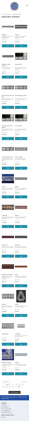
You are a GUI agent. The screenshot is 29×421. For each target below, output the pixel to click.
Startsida (6, 14)
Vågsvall (17, 215)
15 (9, 386)
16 (12, 386)
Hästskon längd (18, 157)
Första (7, 384)
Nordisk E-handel (5, 398)
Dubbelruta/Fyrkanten (7, 274)
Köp (8, 45)
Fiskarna (17, 362)
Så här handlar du (5, 407)
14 (6, 386)
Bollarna (4, 304)
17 (15, 386)
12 (22, 384)
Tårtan (16, 274)
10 (16, 384)
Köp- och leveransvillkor (6, 408)
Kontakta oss (4, 405)
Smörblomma (5, 333)
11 (19, 384)
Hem (2, 14)
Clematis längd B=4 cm (7, 157)
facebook (3, 417)
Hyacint (17, 34)
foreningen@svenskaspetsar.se (10, 397)
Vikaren (17, 304)
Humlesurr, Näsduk (6, 362)
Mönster (10, 14)
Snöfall (3, 186)
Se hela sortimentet (14, 392)
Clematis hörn (18, 64)
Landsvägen (18, 333)
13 (3, 386)
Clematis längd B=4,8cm (21, 95)
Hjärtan (17, 186)
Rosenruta (17, 245)
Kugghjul (4, 34)
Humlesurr (4, 215)
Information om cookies (6, 412)
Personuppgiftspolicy (5, 410)
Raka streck (5, 245)
